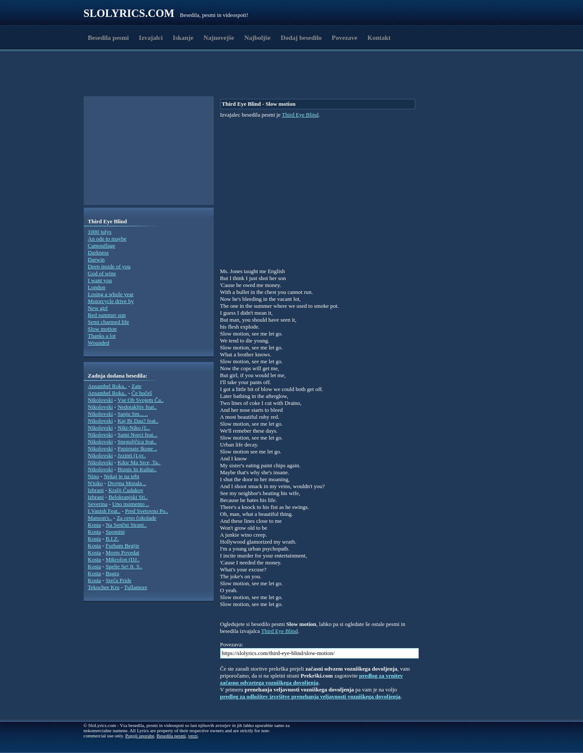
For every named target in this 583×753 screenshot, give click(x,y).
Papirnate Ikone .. (137, 448)
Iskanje (183, 37)
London (96, 287)
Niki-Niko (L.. (133, 427)
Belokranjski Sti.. (128, 497)
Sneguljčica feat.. (136, 441)
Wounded (99, 342)
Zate (136, 386)
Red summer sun (107, 315)
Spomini (115, 531)
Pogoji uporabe (139, 735)
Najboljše (257, 37)
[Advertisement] (134, 75)
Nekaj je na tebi (121, 476)
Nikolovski (100, 400)
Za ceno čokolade (136, 518)
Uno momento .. (130, 504)
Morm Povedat (123, 552)
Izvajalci (151, 37)
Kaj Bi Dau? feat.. (137, 420)
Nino (93, 476)
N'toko (95, 483)
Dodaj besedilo (301, 37)
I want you (100, 280)
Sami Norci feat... (137, 434)
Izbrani (96, 490)
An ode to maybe (107, 238)
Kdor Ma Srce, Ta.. (138, 462)
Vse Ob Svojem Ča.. (140, 400)
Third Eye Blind (300, 114)
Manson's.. (100, 518)
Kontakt (379, 37)
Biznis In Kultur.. (136, 469)
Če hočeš (141, 393)
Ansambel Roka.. (107, 386)
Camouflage (102, 245)
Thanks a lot (102, 335)
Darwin (96, 259)
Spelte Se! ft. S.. (124, 566)
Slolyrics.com (129, 13)
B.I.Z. (112, 538)
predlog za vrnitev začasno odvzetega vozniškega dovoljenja (311, 679)
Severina (97, 504)
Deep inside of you (109, 266)
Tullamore (135, 587)
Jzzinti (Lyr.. (131, 455)
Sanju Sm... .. (132, 414)
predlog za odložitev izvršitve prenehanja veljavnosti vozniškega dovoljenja (310, 696)
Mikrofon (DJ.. (123, 559)
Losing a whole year (111, 294)
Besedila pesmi (108, 37)
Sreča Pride (119, 580)
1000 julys (100, 231)
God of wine (102, 273)
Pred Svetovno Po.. (146, 511)
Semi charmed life (108, 322)
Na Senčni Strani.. (126, 525)
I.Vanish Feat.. (104, 511)
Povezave (344, 37)
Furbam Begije (123, 545)
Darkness (98, 252)
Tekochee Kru (104, 587)
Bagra (112, 573)
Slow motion (102, 329)
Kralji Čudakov (125, 490)
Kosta (94, 525)
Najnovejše (218, 37)
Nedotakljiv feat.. (137, 407)
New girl (98, 308)
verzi (193, 735)
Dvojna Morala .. (126, 483)
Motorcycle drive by (111, 301)
